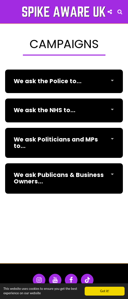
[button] (7, 11)
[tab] (64, 81)
